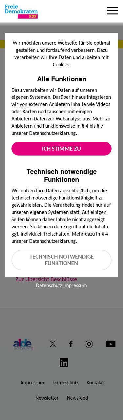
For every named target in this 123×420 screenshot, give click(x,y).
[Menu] (112, 11)
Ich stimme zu (61, 148)
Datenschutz (49, 285)
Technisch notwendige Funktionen (62, 260)
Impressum (75, 285)
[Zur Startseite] (21, 11)
